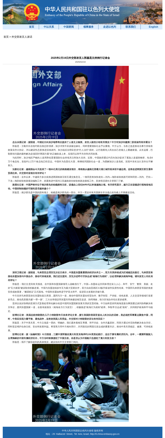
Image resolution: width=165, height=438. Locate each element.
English (153, 26)
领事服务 (88, 26)
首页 (31, 26)
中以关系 (49, 26)
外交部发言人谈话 (22, 36)
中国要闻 (68, 26)
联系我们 (131, 26)
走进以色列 (109, 26)
